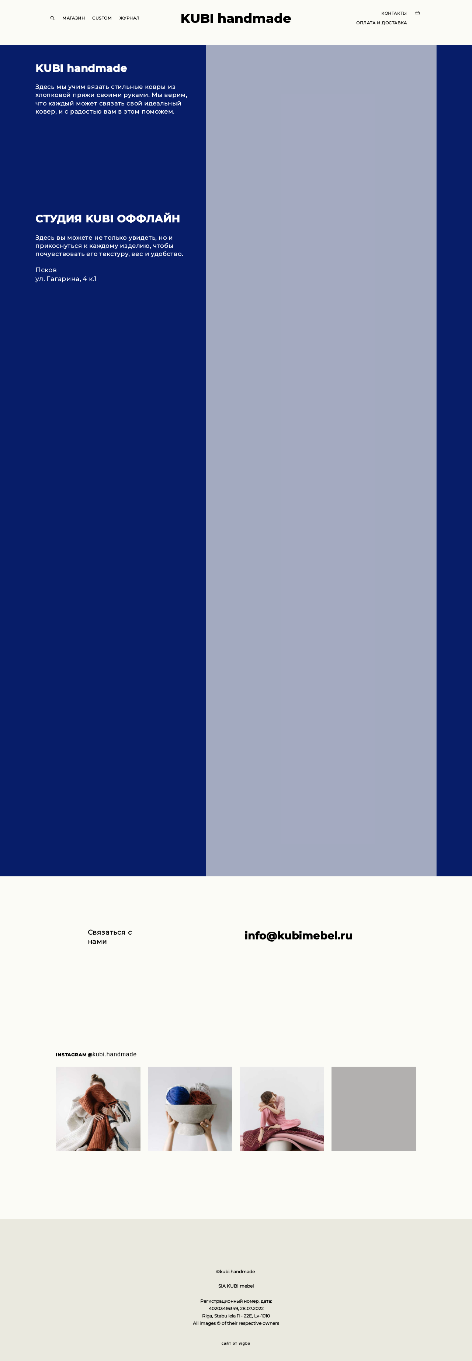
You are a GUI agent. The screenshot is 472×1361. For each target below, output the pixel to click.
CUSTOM (108, 22)
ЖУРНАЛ (136, 22)
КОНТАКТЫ (387, 17)
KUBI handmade (236, 22)
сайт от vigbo (236, 1344)
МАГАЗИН (80, 22)
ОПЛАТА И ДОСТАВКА (375, 27)
